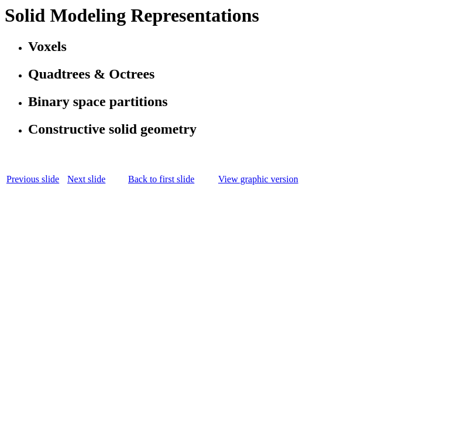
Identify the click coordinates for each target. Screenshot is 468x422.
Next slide (86, 179)
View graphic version (258, 179)
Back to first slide (161, 179)
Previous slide (32, 179)
